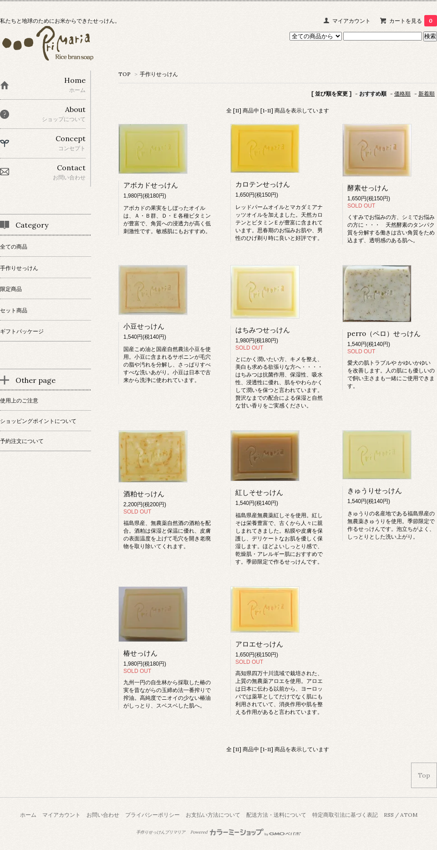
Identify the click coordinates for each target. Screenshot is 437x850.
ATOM (408, 814)
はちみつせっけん (262, 330)
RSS (389, 814)
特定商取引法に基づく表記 (345, 814)
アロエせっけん (259, 644)
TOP (124, 74)
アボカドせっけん (150, 185)
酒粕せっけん (143, 493)
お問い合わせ (102, 814)
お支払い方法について (213, 814)
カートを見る (413, 20)
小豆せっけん (143, 326)
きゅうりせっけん (374, 490)
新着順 (426, 93)
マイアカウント (351, 20)
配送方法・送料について (276, 814)
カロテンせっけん (262, 184)
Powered (245, 832)
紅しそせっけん (259, 492)
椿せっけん (140, 653)
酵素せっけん (367, 187)
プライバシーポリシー (152, 814)
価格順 (402, 93)
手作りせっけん (159, 74)
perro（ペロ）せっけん (384, 333)
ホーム (28, 814)
